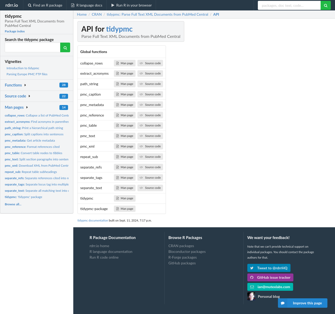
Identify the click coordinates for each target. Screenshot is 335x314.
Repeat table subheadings (31, 172)
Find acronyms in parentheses (38, 122)
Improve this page (300, 303)
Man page (124, 63)
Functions (13, 85)
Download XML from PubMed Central (38, 165)
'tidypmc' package (23, 197)
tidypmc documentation (92, 220)
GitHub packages (182, 263)
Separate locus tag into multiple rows (40, 184)
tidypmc (119, 28)
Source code (15, 96)
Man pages (14, 107)
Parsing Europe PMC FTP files (27, 74)
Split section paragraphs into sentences (39, 159)
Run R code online (104, 257)
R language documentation (111, 251)
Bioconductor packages (186, 251)
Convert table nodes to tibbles (33, 153)
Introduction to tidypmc (23, 68)
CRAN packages (181, 246)
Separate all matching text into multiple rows (46, 191)
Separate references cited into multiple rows (45, 178)
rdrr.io (11, 5)
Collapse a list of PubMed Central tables (42, 115)
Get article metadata (30, 140)
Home (82, 14)
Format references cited (32, 147)
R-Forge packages (182, 257)
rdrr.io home (99, 246)
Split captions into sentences (34, 134)
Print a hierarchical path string (34, 128)
